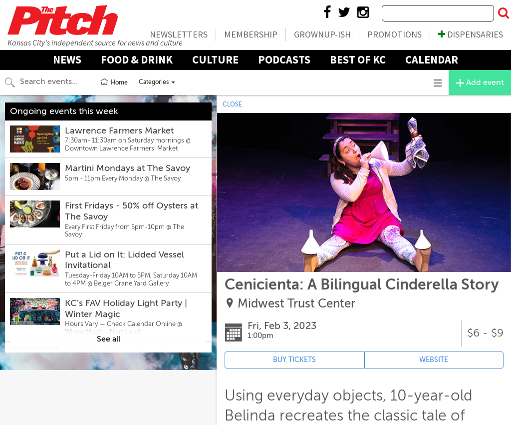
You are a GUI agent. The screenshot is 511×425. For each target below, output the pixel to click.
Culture (215, 59)
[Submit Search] (503, 13)
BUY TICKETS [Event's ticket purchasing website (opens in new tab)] (294, 360)
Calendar (431, 59)
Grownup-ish (322, 34)
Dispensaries (470, 34)
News (67, 59)
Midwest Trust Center (296, 303)
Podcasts (284, 59)
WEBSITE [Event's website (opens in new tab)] (433, 360)
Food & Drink (137, 59)
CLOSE (232, 104)
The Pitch (62, 20)
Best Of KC (358, 59)
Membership (250, 34)
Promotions (394, 34)
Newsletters (179, 34)
